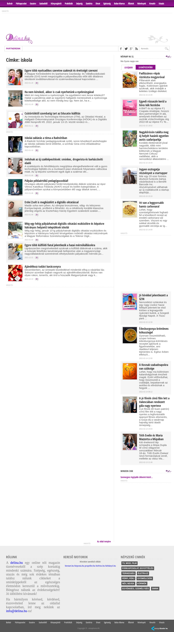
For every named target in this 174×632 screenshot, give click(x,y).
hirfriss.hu (100, 565)
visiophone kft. (94, 628)
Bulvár (9, 3)
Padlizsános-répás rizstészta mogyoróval (152, 75)
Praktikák (69, 3)
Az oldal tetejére (104, 541)
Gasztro (33, 3)
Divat (98, 3)
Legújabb (128, 67)
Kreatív (152, 3)
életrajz (143, 573)
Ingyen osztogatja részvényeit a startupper (153, 171)
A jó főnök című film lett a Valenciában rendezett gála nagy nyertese (154, 402)
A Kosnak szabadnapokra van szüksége (153, 366)
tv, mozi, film (129, 563)
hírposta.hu (79, 565)
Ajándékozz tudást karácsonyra (43, 266)
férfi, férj (128, 578)
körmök (142, 583)
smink (155, 588)
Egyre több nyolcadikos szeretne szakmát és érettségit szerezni (61, 70)
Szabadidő (43, 3)
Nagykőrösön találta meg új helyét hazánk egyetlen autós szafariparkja (154, 135)
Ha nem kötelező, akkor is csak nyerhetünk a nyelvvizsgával (59, 92)
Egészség (107, 3)
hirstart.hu (69, 565)
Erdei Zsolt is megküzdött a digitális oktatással (52, 202)
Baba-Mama (119, 3)
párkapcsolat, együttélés (137, 568)
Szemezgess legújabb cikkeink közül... (137, 477)
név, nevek (128, 583)
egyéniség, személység (135, 588)
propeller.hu (90, 565)
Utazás (161, 3)
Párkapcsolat (21, 3)
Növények (141, 3)
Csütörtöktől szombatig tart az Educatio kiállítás (52, 113)
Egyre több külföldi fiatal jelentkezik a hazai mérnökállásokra (60, 245)
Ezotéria (89, 3)
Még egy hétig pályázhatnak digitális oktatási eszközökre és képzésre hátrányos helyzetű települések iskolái (64, 225)
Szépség (79, 3)
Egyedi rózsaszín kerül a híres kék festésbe (152, 103)
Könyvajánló (56, 3)
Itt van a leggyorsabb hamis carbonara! (151, 204)
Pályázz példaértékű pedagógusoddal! (46, 181)
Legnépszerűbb (146, 67)
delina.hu (16, 562)
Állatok (131, 3)
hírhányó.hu (110, 565)
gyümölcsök (144, 578)
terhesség (128, 573)
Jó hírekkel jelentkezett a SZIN (153, 297)
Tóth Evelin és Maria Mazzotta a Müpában (151, 437)
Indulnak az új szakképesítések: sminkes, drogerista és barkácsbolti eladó (64, 161)
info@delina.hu (16, 611)
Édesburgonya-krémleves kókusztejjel (154, 330)
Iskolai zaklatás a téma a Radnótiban (46, 138)
